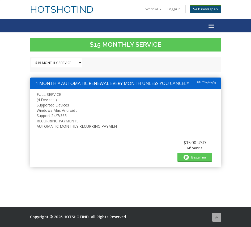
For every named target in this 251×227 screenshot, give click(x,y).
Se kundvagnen (205, 9)
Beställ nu (195, 157)
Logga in (174, 9)
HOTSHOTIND (61, 9)
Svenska (153, 9)
